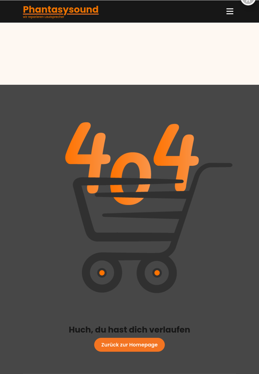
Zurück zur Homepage (129, 345)
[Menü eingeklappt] (230, 11)
